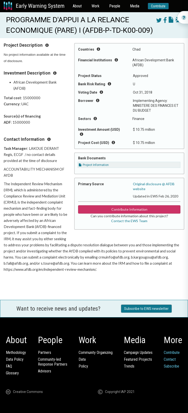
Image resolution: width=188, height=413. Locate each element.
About (77, 6)
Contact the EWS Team (129, 221)
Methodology (16, 352)
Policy (83, 366)
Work (95, 6)
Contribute (158, 6)
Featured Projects (138, 359)
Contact (170, 359)
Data (82, 359)
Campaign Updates (138, 352)
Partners (44, 352)
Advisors (44, 371)
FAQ (9, 366)
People (114, 6)
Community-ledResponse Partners (52, 362)
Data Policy (15, 359)
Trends (129, 366)
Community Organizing (96, 352)
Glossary (12, 373)
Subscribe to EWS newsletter (146, 309)
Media (134, 6)
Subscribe (171, 366)
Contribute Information (129, 209)
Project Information (94, 165)
